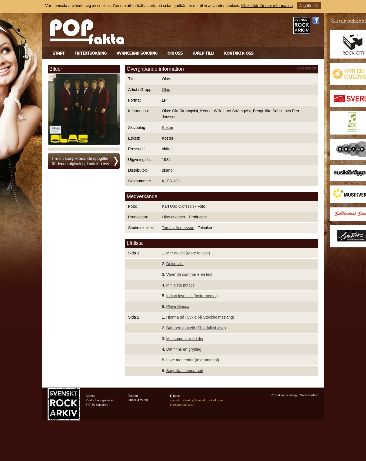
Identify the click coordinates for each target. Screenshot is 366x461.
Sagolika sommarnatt (185, 370)
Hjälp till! (203, 53)
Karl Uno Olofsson (178, 206)
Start (59, 53)
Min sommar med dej (184, 338)
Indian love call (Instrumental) (192, 296)
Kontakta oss (238, 53)
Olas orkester (173, 217)
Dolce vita (175, 263)
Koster (167, 127)
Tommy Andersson (178, 227)
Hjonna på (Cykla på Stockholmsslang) (200, 317)
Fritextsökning (91, 53)
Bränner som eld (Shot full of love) (196, 328)
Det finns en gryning (184, 349)
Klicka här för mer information (267, 5)
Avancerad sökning (137, 53)
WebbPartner (309, 395)
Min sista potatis (180, 285)
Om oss (175, 53)
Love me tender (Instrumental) (192, 360)
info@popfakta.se (182, 404)
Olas (166, 89)
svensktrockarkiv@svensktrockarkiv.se (196, 400)
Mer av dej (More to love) (188, 253)
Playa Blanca (177, 306)
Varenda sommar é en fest (189, 274)
